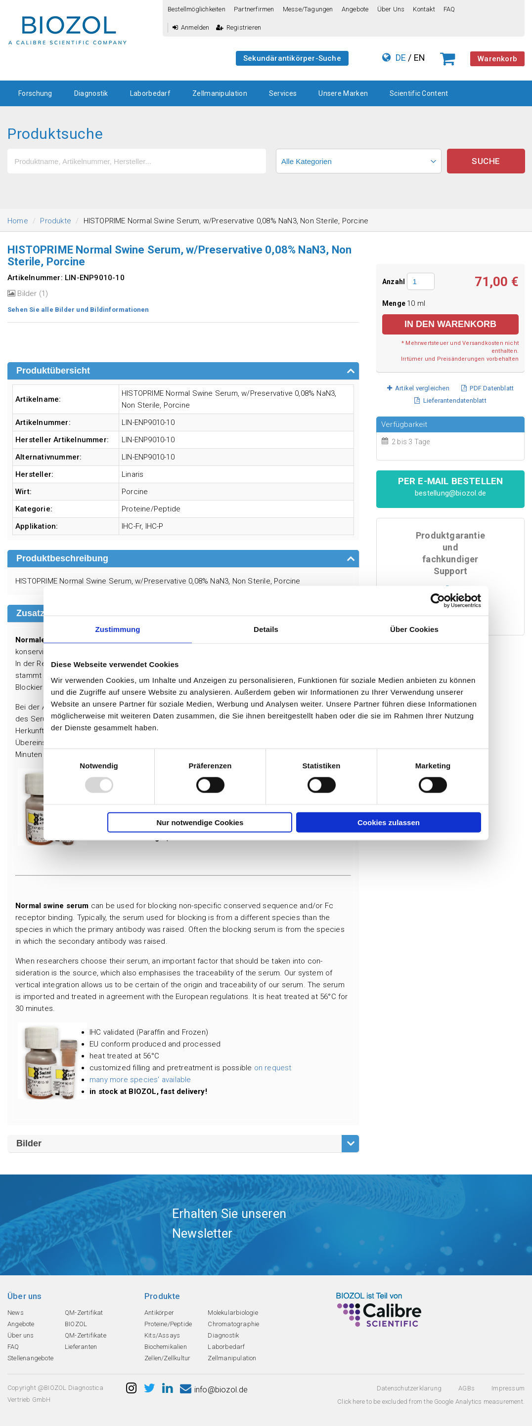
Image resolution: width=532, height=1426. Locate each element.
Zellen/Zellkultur (167, 1358)
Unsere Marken (343, 93)
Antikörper (159, 1312)
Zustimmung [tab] (117, 629)
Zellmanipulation (219, 93)
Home (17, 220)
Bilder (29, 1143)
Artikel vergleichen (418, 388)
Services (283, 93)
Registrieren (239, 27)
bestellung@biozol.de (450, 493)
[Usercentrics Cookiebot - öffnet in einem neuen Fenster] (438, 600)
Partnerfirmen (254, 9)
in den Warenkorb (450, 324)
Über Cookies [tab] (414, 629)
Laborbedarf (150, 93)
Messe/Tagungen (308, 9)
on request (273, 1067)
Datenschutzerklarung (409, 1388)
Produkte (55, 220)
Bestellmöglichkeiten (196, 9)
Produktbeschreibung (62, 558)
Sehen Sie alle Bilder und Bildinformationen (78, 309)
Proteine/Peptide (168, 1324)
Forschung (35, 93)
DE (401, 57)
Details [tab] (266, 629)
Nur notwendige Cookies (199, 822)
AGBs (466, 1388)
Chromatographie (233, 1324)
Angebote (355, 9)
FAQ (449, 9)
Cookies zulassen (388, 822)
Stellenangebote (30, 1358)
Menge (394, 303)
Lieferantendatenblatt (450, 400)
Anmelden (191, 27)
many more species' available (140, 1079)
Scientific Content (419, 93)
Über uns (391, 9)
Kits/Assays (162, 1335)
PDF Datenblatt (487, 388)
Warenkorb (497, 58)
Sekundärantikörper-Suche (292, 58)
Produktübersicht (53, 371)
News (15, 1312)
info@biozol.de (214, 1389)
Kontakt (424, 9)
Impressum (508, 1388)
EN (419, 57)
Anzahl (393, 282)
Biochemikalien (165, 1346)
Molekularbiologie (233, 1312)
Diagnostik (91, 93)
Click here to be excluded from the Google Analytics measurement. (431, 1401)
